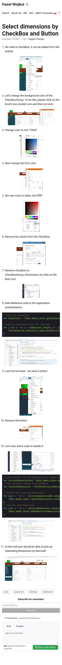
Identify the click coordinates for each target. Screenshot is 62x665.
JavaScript (19, 592)
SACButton (48, 592)
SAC (6, 592)
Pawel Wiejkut (13, 4)
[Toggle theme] (27, 4)
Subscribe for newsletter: (31, 599)
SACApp (33, 592)
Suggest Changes (36, 39)
